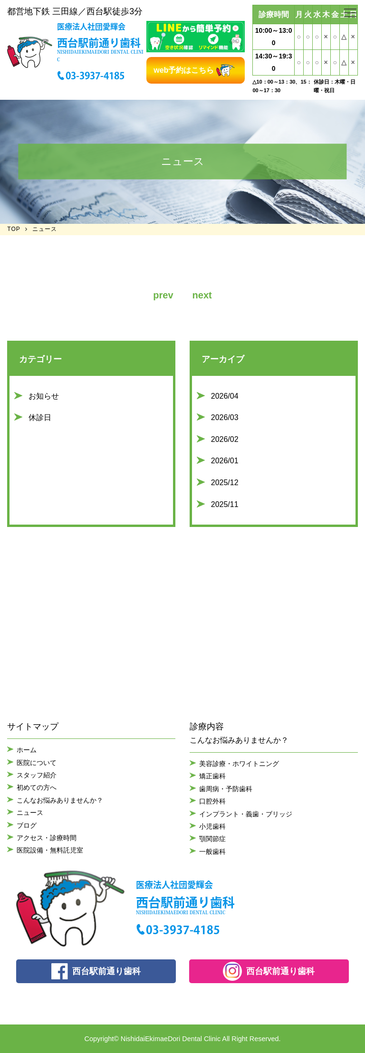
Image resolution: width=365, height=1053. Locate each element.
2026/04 (225, 396)
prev (163, 295)
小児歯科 (212, 826)
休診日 (40, 417)
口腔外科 (212, 801)
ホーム (27, 750)
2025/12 (225, 483)
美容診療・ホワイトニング (239, 763)
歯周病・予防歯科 (225, 789)
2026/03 (225, 417)
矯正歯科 (212, 776)
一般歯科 (212, 851)
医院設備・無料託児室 (50, 850)
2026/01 (225, 461)
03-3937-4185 (95, 75)
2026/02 (225, 439)
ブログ (27, 825)
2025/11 (225, 504)
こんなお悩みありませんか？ (60, 800)
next (202, 295)
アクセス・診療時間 (47, 838)
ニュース (30, 812)
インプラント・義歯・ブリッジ (245, 814)
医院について (37, 762)
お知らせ (44, 396)
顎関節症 (212, 838)
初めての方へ (37, 787)
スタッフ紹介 (37, 775)
